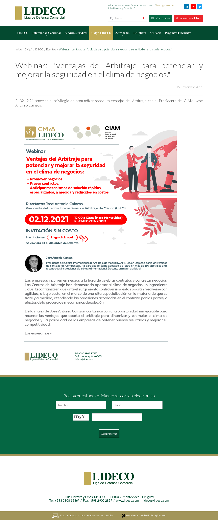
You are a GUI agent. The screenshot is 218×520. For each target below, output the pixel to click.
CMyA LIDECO (34, 49)
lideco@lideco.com (165, 5)
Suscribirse (109, 433)
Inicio (18, 49)
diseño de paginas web (155, 515)
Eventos (51, 49)
